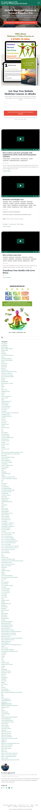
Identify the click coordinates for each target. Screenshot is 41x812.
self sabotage (4, 677)
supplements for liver (24, 160)
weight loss (4, 741)
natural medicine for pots (7, 626)
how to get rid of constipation (8, 539)
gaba (2, 470)
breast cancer (4, 389)
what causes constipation (7, 745)
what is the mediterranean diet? (8, 756)
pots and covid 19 (5, 662)
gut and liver (31, 257)
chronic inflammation (16, 201)
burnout (3, 393)
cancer (2, 394)
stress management (5, 699)
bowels (3, 386)
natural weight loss (15, 205)
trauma (3, 715)
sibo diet (3, 687)
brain (2, 388)
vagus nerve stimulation (6, 736)
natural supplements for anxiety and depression (12, 638)
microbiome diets (5, 610)
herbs (2, 506)
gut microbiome (4, 493)
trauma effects (4, 723)
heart (2, 503)
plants (2, 657)
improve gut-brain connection (8, 564)
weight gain (4, 740)
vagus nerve (4, 730)
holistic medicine (23, 203)
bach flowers (4, 366)
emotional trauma (18, 257)
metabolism (3, 608)
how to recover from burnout (8, 549)
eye (2, 450)
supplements (4, 702)
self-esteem (4, 680)
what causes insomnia (6, 746)
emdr (2, 431)
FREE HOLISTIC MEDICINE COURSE (9, 805)
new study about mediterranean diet (9, 651)
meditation (3, 605)
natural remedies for (6, 628)
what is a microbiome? (6, 748)
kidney (2, 572)
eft (2, 429)
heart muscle (4, 505)
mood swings (4, 616)
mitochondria (4, 615)
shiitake (3, 682)
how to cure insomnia (6, 534)
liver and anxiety (5, 582)
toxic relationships (5, 713)
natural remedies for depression (8, 633)
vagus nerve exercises (6, 731)
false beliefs (4, 455)
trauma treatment (5, 727)
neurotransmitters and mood (23, 205)
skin (2, 694)
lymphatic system (5, 600)
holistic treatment (5, 516)
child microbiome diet (6, 401)
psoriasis (3, 666)
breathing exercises (5, 391)
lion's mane (3, 578)
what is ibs (3, 750)
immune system (4, 557)
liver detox (31, 158)
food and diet (11, 203)
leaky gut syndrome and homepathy (9, 577)
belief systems (4, 370)
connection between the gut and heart (10, 412)
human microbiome (5, 552)
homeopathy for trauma (6, 524)
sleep (2, 695)
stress (2, 697)
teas (2, 708)
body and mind (4, 381)
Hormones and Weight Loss (13, 199)
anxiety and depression (6, 358)
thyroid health (4, 712)
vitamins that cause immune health (9, 738)
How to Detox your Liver (12, 255)
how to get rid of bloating (7, 537)
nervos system (4, 648)
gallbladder (3, 472)
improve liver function (6, 565)
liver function (4, 593)
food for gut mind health (7, 465)
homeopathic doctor (6, 519)
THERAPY (32, 805)
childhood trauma (5, 403)
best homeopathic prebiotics (7, 376)
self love (34, 205)
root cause (3, 674)
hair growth (4, 496)
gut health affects (5, 486)
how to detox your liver (24, 158)
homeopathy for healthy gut (7, 523)
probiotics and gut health (7, 664)
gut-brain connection (6, 495)
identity (3, 555)
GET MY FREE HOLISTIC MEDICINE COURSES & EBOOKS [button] (20, 113)
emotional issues (5, 203)
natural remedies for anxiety (7, 630)
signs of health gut (5, 690)
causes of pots (4, 398)
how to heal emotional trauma (8, 542)
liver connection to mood (7, 585)
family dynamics (5, 458)
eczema (3, 426)
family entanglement (5, 460)
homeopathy (4, 521)
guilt (2, 480)
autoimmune (4, 365)
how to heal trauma (6, 544)
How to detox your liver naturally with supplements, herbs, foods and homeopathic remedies (19, 154)
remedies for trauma (6, 672)
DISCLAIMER (15, 806)
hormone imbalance (5, 529)
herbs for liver (17, 203)
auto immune (4, 363)
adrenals (3, 352)
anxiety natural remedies (7, 360)
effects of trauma (5, 427)
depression (3, 422)
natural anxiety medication (7, 621)
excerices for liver (25, 257)
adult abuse (4, 353)
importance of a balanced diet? (8, 559)
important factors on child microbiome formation (12, 560)
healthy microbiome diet (6, 501)
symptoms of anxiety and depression (9, 705)
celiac (2, 399)
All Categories (4, 343)
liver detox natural (5, 592)
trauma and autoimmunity (7, 720)
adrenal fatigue (5, 201)
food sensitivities (5, 467)
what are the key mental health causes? (10, 743)
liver (2, 580)
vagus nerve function (6, 733)
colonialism (3, 411)
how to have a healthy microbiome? (9, 541)
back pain (3, 368)
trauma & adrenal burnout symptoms (9, 717)
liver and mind (4, 583)
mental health (4, 606)
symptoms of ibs (5, 707)
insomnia (3, 569)
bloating (3, 380)
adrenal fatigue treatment (7, 348)
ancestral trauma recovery (7, 355)
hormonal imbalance (30, 203)
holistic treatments (5, 518)
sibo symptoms (4, 689)
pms (2, 659)
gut (2, 481)
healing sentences (5, 498)
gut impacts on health (6, 491)
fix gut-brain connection (6, 462)
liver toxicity (4, 597)
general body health (5, 473)
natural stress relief (5, 636)
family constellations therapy (7, 457)
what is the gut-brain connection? (9, 754)
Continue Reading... (7, 171)
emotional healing (29, 201)
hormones (4, 205)
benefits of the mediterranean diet (9, 371)
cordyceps (3, 417)
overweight (30, 205)
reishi (2, 667)
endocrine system (5, 444)
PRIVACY (9, 806)
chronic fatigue (4, 404)
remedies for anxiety (6, 671)
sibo (2, 685)
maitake (3, 602)
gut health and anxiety (6, 488)
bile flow (10, 201)
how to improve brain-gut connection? (10, 546)
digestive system (11, 257)
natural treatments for (6, 641)
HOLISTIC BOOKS (21, 805)
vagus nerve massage (6, 735)
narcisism (3, 620)
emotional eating (23, 201)
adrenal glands (5, 257)
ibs (2, 554)
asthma (3, 361)
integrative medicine (5, 570)
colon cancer (4, 409)
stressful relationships (6, 700)
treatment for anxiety (6, 728)
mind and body (4, 613)
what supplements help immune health (10, 759)
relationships (4, 669)
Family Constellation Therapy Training (26, 806)
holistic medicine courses (7, 513)
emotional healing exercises (7, 437)
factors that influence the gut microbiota (10, 454)
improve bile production (6, 562)
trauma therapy (4, 725)
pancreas (3, 654)
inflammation (4, 567)
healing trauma (4, 500)
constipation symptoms (6, 416)
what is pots (4, 751)
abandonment (4, 345)
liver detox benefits (5, 588)
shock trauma (4, 684)
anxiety (3, 357)
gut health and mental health (7, 490)
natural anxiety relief (6, 623)
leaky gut (8, 205)
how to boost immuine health (8, 532)
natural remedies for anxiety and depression (11, 631)
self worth (3, 679)
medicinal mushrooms (6, 603)
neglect (3, 646)
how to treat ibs (5, 551)
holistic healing (4, 509)
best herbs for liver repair (16, 158)
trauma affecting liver (6, 718)
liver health (4, 595)
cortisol (3, 419)
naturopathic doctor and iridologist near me (11, 644)
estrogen (3, 447)
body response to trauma (7, 383)
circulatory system (5, 407)
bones (2, 384)
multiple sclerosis (5, 618)
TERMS (36, 805)
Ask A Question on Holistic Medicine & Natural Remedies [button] (20, 22)
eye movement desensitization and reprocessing (12, 452)
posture (3, 661)
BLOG (27, 805)
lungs (2, 598)
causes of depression (6, 396)
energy (2, 445)
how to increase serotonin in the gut (9, 547)
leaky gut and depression (7, 575)
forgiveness (3, 468)
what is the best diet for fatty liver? (9, 753)
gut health (3, 485)
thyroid (3, 710)
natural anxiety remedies (7, 625)
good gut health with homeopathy (9, 478)
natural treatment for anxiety (7, 639)
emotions (3, 442)
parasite (3, 656)
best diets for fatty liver (6, 158)
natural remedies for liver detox (15, 160)
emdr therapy (4, 432)
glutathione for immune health (8, 477)
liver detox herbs (5, 160)
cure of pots (4, 421)
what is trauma (4, 758)
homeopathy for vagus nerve (7, 526)
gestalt (2, 475)
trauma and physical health (7, 722)
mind (2, 611)
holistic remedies (5, 514)
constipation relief (5, 414)
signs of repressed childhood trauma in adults (11, 692)
